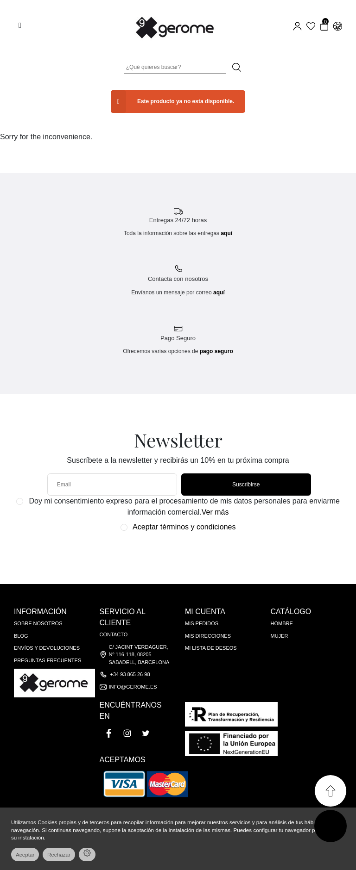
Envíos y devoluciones (47, 648)
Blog (21, 636)
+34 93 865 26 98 (130, 674)
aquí (226, 233)
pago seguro (216, 351)
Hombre (282, 623)
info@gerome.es (133, 687)
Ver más (215, 512)
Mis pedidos (201, 623)
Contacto (114, 634)
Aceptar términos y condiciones (184, 527)
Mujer (279, 636)
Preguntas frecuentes (47, 660)
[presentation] (173, 553)
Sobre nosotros (38, 623)
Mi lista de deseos (211, 648)
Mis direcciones (208, 636)
